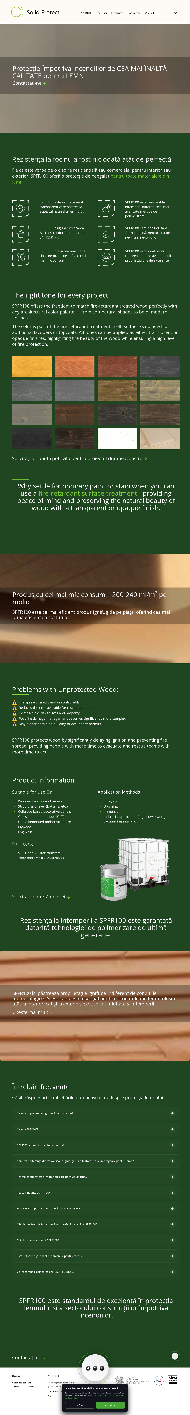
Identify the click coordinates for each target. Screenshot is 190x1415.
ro (177, 13)
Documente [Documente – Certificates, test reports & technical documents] (134, 13)
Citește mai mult (32, 1011)
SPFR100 (86, 13)
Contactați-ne (29, 83)
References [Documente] (117, 13)
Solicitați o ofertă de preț (41, 895)
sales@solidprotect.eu (61, 1387)
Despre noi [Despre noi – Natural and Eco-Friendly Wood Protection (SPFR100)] (101, 13)
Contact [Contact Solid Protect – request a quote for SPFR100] (149, 13)
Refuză (80, 1405)
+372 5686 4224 (57, 1391)
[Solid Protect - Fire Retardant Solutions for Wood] (35, 11)
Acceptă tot (110, 1405)
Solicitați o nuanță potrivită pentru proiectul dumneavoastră (79, 458)
